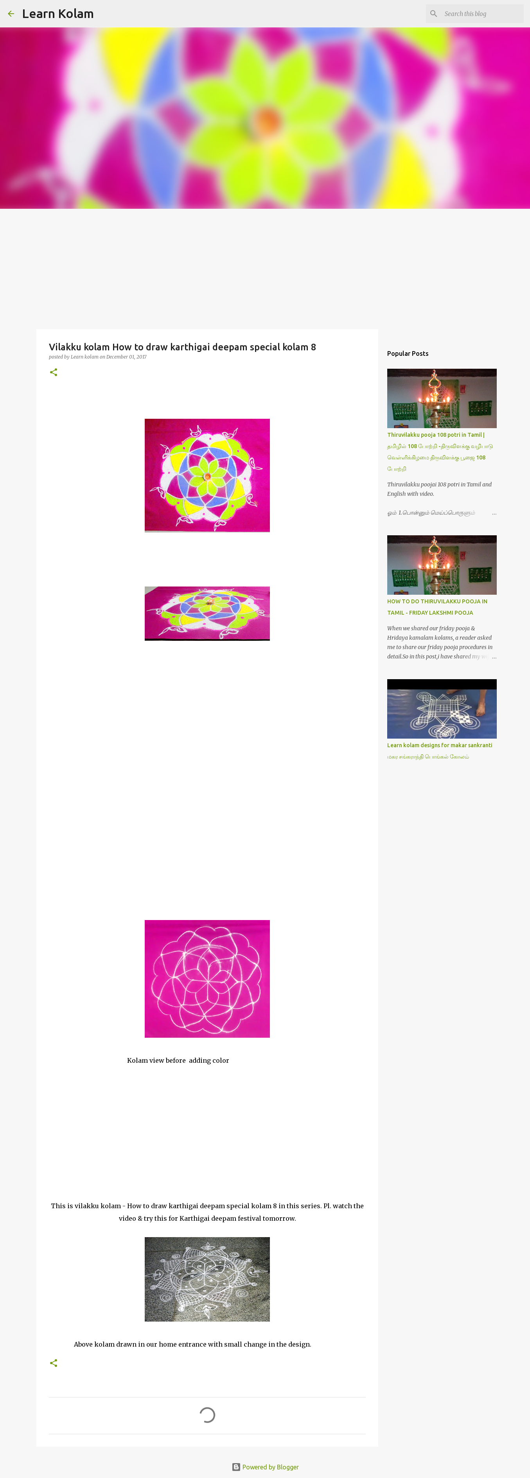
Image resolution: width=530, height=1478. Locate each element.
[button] (53, 373)
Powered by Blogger (265, 1467)
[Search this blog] (483, 13)
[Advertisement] (265, 267)
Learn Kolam (58, 13)
